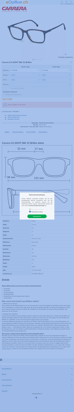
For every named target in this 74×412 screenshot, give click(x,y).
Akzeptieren (37, 216)
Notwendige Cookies (37, 209)
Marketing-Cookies (37, 212)
